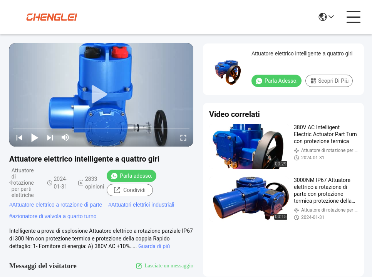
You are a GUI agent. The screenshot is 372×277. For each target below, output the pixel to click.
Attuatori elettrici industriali (142, 205)
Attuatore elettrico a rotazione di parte (57, 205)
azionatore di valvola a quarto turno (54, 216)
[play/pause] (34, 137)
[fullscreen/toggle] (183, 137)
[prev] (19, 137)
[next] (50, 137)
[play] (101, 94)
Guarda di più (154, 246)
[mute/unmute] (65, 137)
